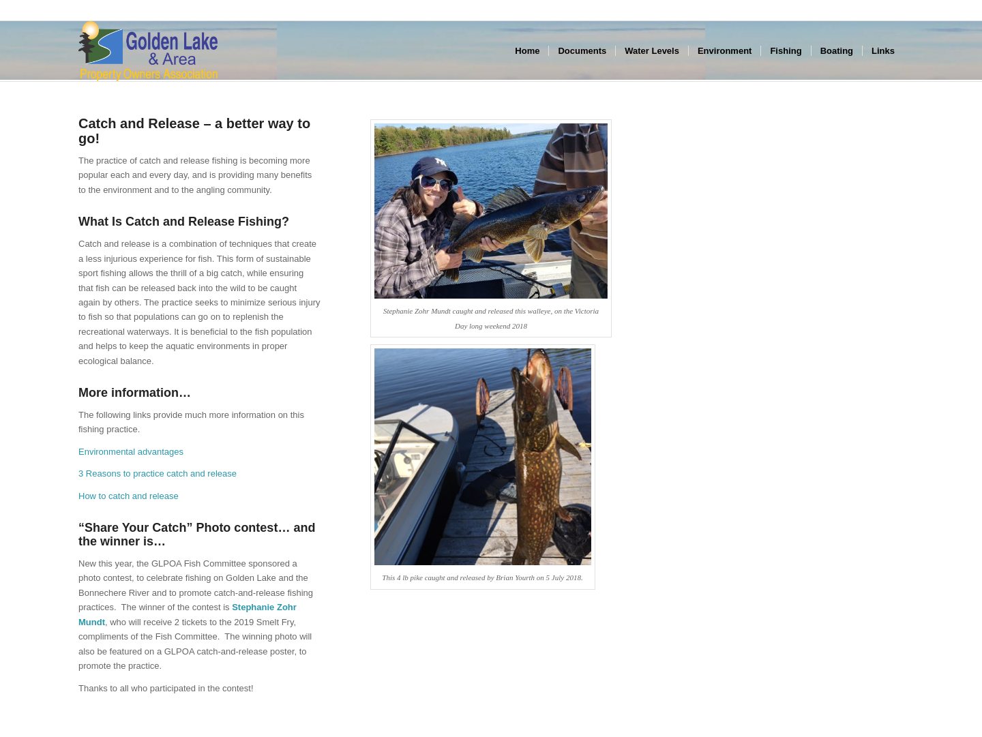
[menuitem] (527, 51)
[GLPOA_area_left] (148, 51)
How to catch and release (128, 496)
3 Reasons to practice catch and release (157, 473)
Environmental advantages (130, 452)
